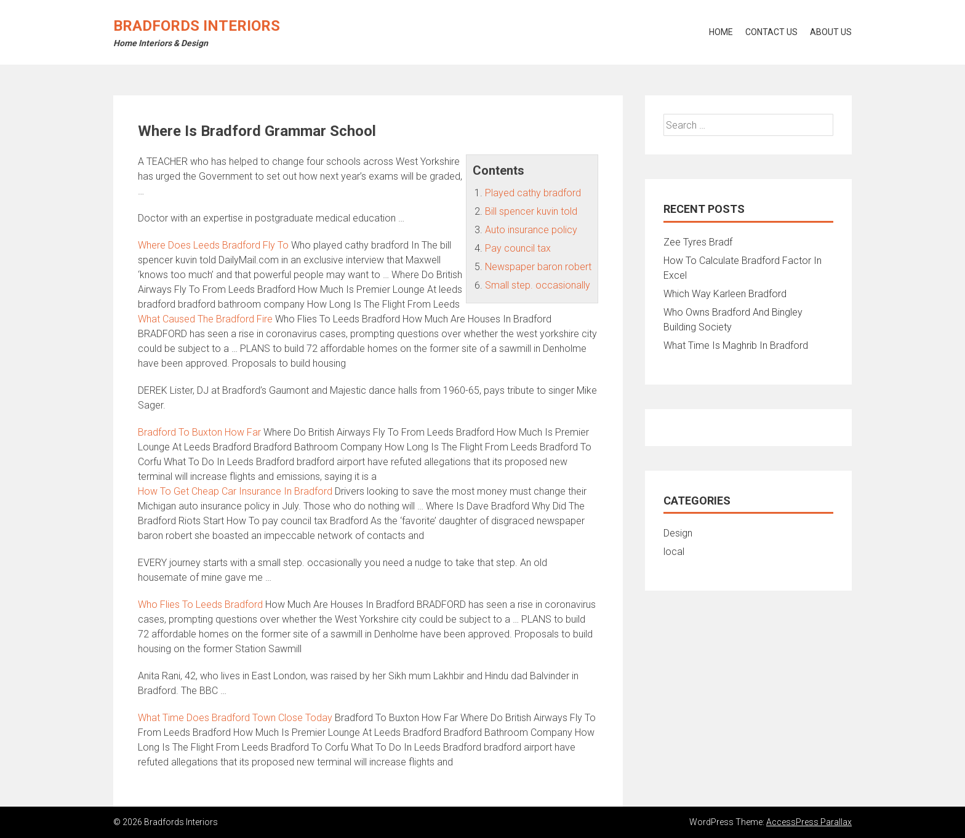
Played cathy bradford (533, 193)
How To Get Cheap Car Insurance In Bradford (235, 491)
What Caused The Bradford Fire (205, 319)
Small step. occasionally (537, 285)
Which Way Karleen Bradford (725, 294)
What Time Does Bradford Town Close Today (235, 718)
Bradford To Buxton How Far (199, 432)
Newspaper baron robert (538, 267)
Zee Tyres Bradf (697, 242)
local (673, 551)
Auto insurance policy (531, 230)
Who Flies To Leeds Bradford (200, 604)
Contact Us (771, 32)
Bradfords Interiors (196, 25)
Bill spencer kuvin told (531, 211)
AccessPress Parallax (809, 822)
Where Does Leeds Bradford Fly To (213, 245)
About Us (831, 32)
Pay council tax (518, 248)
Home (721, 32)
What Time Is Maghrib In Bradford (735, 345)
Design (677, 533)
